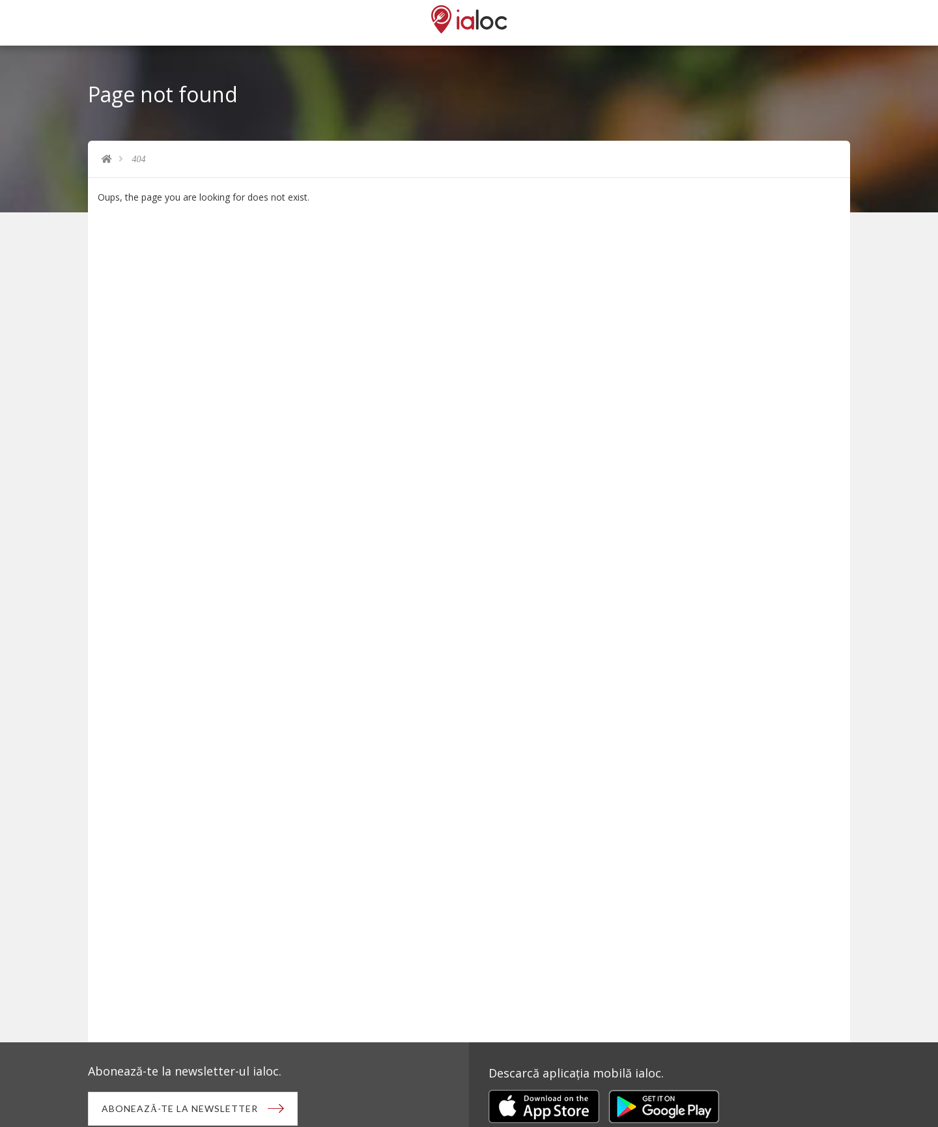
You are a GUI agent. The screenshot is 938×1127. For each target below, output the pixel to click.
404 (139, 159)
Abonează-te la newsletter (180, 1108)
